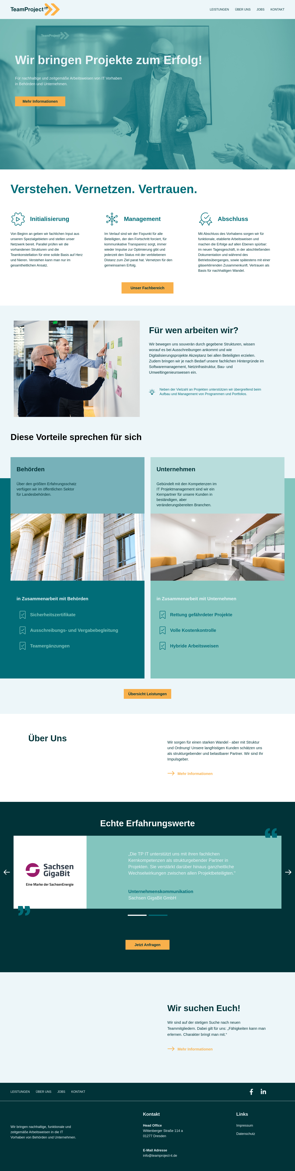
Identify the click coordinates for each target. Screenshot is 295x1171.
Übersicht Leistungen (147, 694)
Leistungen (219, 9)
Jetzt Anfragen (147, 945)
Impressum (244, 1125)
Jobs (261, 9)
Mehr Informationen (40, 101)
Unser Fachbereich (147, 288)
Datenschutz (245, 1134)
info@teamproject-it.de (160, 1155)
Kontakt (277, 9)
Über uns (243, 9)
